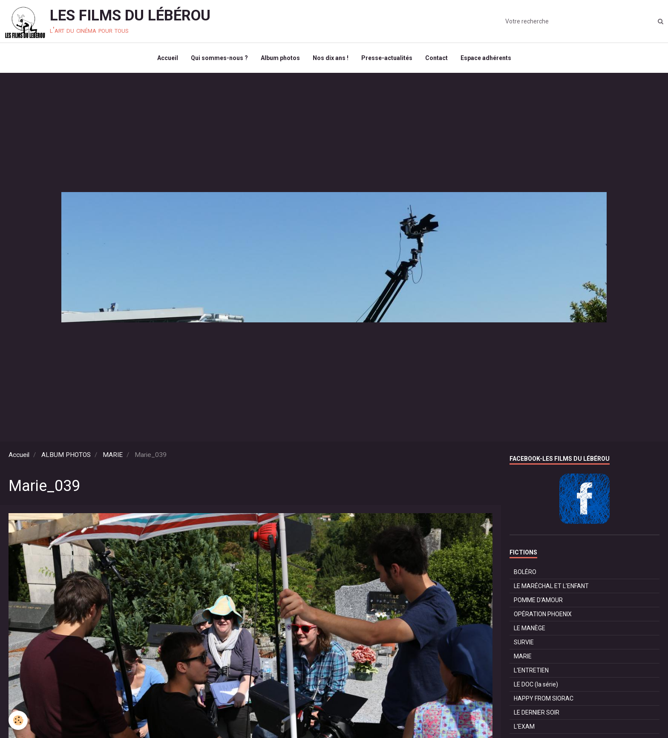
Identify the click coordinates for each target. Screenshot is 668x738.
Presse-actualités (386, 58)
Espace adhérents (486, 58)
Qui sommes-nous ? (219, 58)
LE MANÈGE (529, 628)
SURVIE (524, 642)
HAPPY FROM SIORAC (543, 698)
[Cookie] (18, 720)
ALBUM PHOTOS (66, 455)
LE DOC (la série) (536, 684)
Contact (436, 58)
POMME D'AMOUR (538, 600)
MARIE (113, 455)
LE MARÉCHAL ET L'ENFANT (551, 586)
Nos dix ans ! (330, 58)
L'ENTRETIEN (531, 670)
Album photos (280, 58)
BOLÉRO (525, 572)
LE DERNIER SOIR (536, 712)
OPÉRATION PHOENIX (543, 614)
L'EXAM (524, 726)
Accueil (167, 58)
